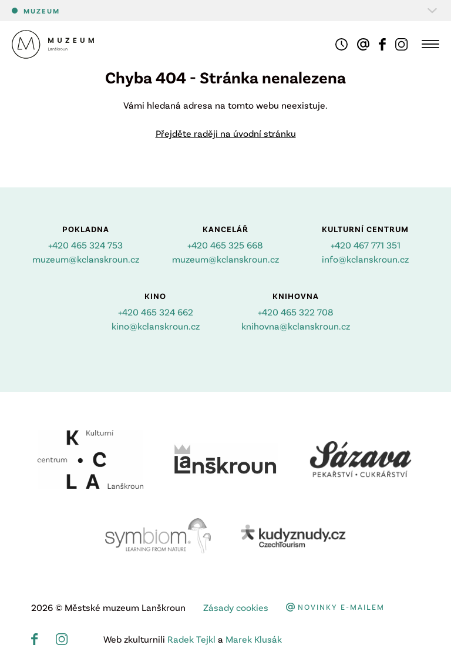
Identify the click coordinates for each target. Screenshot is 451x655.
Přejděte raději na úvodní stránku (226, 133)
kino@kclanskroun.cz (156, 325)
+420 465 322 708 (296, 311)
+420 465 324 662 (155, 311)
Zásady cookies (235, 607)
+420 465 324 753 (85, 244)
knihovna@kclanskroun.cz (295, 325)
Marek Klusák (254, 638)
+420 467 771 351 (365, 244)
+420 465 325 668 (225, 244)
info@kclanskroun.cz (365, 258)
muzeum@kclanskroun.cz (85, 258)
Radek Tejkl (191, 638)
